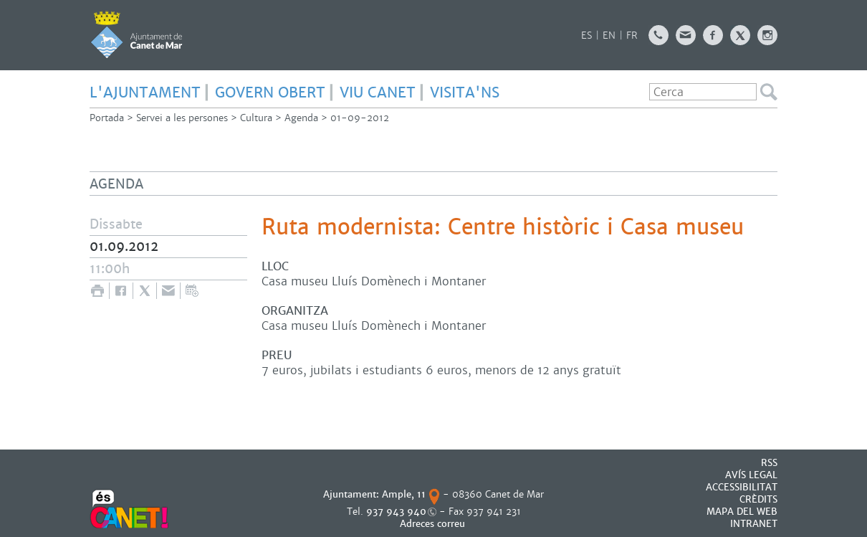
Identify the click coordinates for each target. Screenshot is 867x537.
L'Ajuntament (145, 92)
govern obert (270, 92)
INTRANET (753, 524)
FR (632, 35)
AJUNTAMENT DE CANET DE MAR (136, 34)
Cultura (256, 118)
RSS (769, 463)
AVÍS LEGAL (751, 475)
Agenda (301, 118)
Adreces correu (434, 524)
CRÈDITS (758, 499)
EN (609, 35)
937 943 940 (396, 511)
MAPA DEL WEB (741, 511)
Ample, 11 (404, 494)
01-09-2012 (359, 118)
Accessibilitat (741, 487)
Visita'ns (464, 92)
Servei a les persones (182, 118)
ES (586, 35)
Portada (107, 118)
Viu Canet (378, 92)
